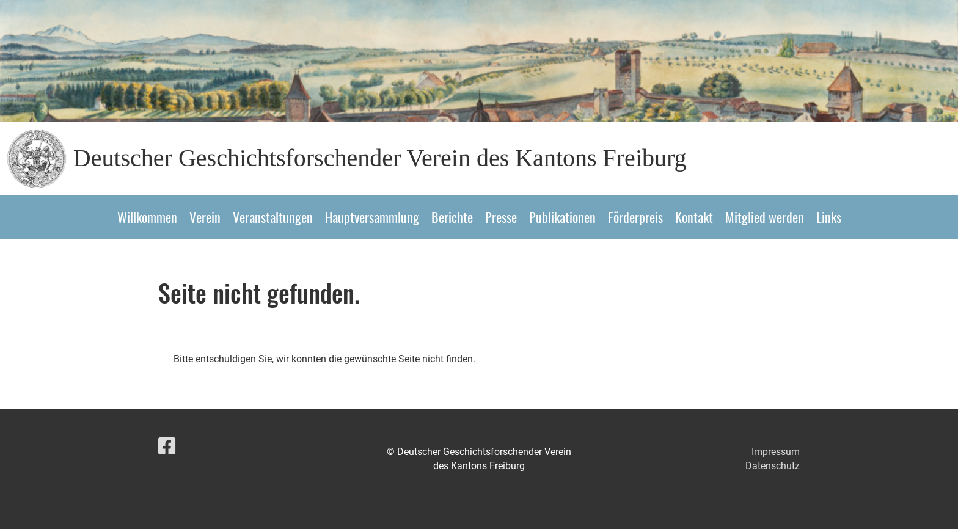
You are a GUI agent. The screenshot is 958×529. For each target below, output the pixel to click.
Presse (501, 217)
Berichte (452, 217)
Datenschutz (772, 466)
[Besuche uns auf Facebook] (166, 446)
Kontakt (694, 217)
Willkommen (147, 217)
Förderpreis (635, 217)
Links (828, 217)
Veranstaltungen (273, 217)
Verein (205, 217)
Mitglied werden (764, 217)
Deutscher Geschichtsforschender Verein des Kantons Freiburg (380, 158)
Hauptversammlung (372, 217)
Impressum (775, 452)
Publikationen (562, 217)
